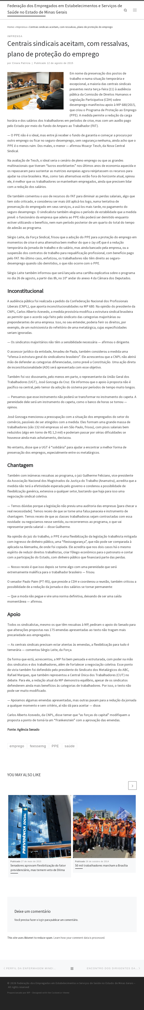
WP (28, 992)
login (41, 920)
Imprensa (21, 27)
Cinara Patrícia (21, 63)
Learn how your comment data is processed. (79, 937)
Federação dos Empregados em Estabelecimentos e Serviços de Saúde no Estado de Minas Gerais (75, 983)
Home (10, 27)
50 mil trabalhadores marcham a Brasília (101, 865)
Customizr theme (60, 992)
